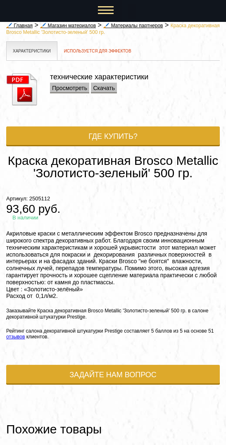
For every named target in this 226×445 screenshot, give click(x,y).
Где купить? (113, 136)
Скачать (104, 88)
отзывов (15, 337)
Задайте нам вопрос (113, 375)
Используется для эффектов (97, 51)
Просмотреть (69, 88)
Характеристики (32, 51)
